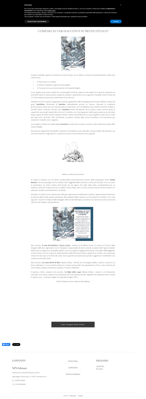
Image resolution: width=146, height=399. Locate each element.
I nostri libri (100, 366)
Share (6, 344)
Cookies (80, 396)
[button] (120, 5)
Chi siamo (99, 369)
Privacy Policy (73, 361)
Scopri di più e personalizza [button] (37, 21)
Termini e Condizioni (73, 374)
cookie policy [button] (51, 10)
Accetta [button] (115, 21)
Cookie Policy (73, 367)
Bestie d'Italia (65, 245)
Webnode (73, 396)
